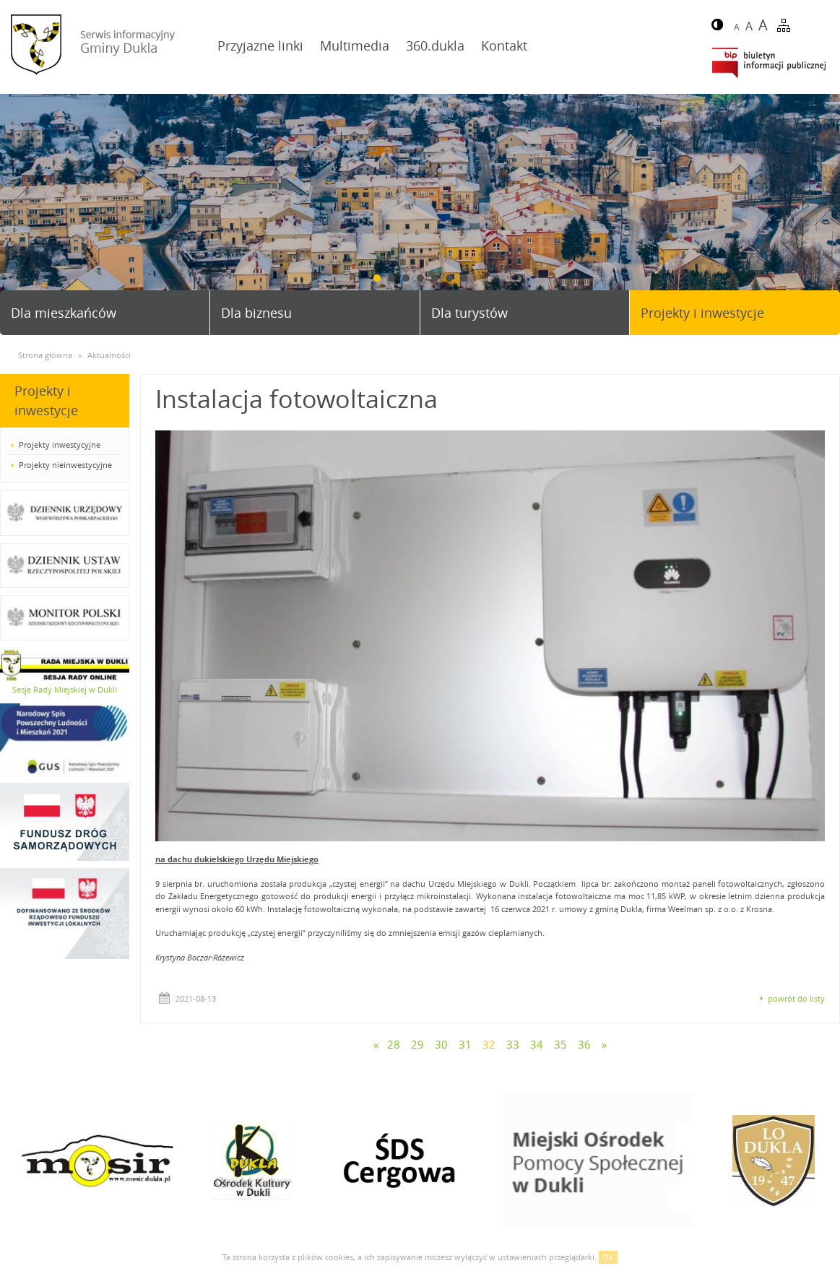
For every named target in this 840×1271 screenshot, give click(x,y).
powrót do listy (796, 998)
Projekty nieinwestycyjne (65, 464)
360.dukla (435, 45)
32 (488, 1044)
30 (441, 1044)
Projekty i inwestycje (702, 312)
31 (465, 1044)
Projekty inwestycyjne (59, 444)
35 (560, 1044)
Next (823, 207)
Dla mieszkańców (63, 312)
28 (393, 1044)
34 (536, 1044)
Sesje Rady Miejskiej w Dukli (64, 689)
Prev (16, 207)
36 (584, 1044)
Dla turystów (469, 312)
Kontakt (504, 45)
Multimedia (354, 45)
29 (417, 1044)
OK (608, 1257)
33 (512, 1044)
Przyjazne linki (260, 45)
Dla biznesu (256, 312)
